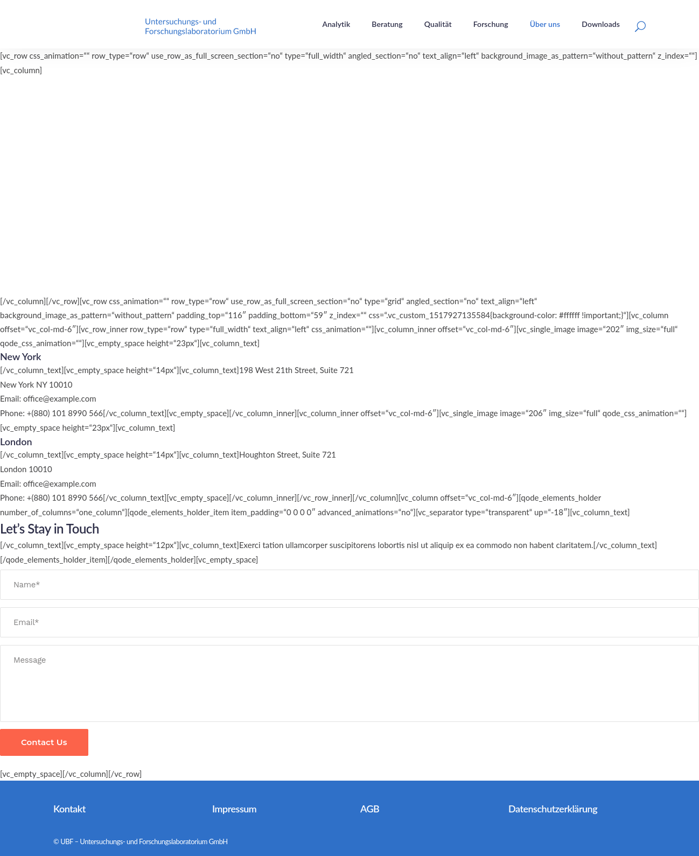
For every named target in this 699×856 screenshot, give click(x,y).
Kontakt (69, 809)
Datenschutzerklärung (552, 809)
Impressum (234, 809)
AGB (369, 809)
